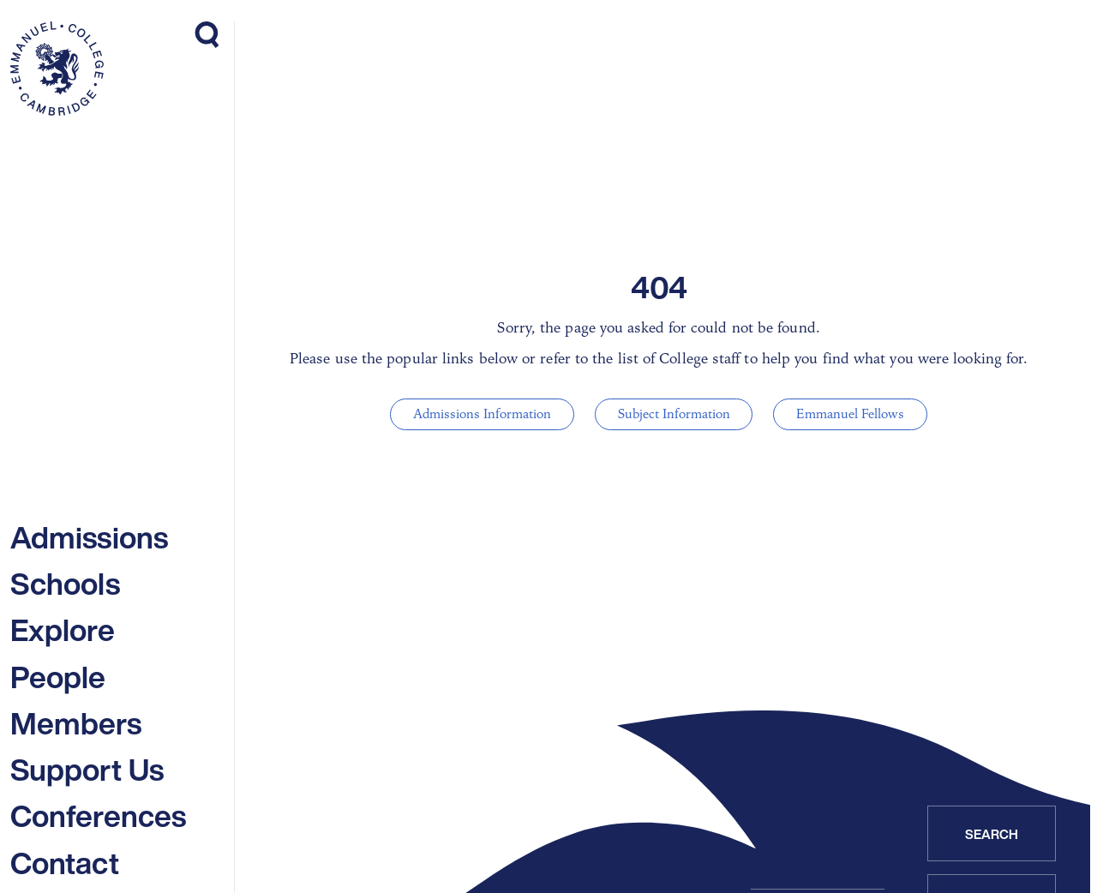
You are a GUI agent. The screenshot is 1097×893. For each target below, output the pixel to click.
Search (992, 833)
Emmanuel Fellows (845, 413)
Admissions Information (488, 413)
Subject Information (674, 413)
